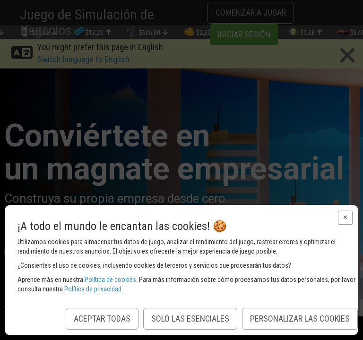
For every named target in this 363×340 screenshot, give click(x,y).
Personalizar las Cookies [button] (300, 318)
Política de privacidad (92, 289)
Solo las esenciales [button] (190, 318)
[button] (345, 218)
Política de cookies (110, 279)
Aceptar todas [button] (102, 318)
